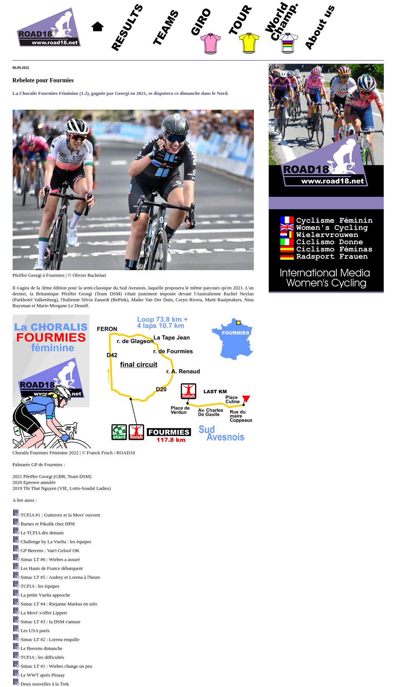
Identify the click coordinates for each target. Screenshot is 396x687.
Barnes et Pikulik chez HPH (48, 524)
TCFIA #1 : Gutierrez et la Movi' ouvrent (60, 515)
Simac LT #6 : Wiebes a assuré (50, 559)
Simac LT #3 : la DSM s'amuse (51, 621)
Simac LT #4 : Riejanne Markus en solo (59, 604)
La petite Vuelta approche (46, 595)
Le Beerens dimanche (42, 648)
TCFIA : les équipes (40, 586)
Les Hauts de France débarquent (52, 568)
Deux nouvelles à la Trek (45, 684)
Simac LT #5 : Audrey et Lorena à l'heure (61, 577)
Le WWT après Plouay (43, 675)
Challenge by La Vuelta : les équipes (56, 541)
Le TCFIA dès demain (42, 532)
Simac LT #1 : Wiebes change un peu (56, 666)
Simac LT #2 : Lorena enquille (50, 639)
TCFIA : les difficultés (42, 657)
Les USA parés (35, 630)
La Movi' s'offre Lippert (44, 612)
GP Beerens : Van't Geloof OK (50, 550)
